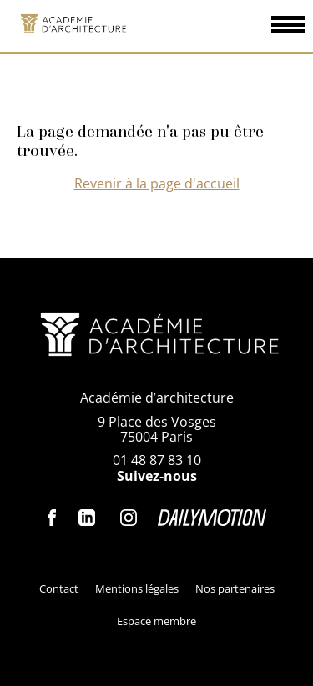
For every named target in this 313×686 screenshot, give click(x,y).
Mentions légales (137, 588)
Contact (58, 588)
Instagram (128, 517)
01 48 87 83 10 (157, 460)
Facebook (53, 517)
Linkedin (86, 517)
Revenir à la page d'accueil (157, 183)
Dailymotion (212, 517)
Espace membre (156, 620)
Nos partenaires (235, 588)
